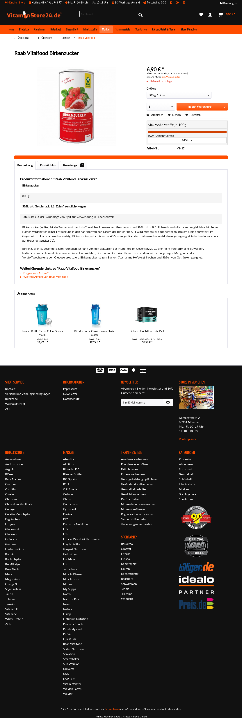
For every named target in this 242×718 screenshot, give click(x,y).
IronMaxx (69, 559)
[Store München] (189, 29)
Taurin (9, 594)
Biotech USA (71, 469)
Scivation (69, 654)
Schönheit (185, 479)
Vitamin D (11, 609)
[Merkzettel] (201, 14)
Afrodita (68, 459)
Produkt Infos (48, 165)
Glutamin (11, 534)
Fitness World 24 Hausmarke (81, 539)
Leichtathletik (129, 573)
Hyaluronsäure (14, 549)
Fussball (126, 558)
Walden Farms (72, 688)
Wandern (127, 598)
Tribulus (10, 599)
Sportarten (186, 499)
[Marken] (106, 29)
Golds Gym (70, 554)
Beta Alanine (13, 479)
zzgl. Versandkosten (171, 76)
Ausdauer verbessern (134, 459)
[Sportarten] (141, 29)
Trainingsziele (187, 494)
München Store (16, 2)
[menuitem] (97, 2)
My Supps (69, 589)
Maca (8, 574)
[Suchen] (140, 14)
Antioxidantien (14, 464)
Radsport (127, 578)
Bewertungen (73, 165)
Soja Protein (13, 589)
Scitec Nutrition (73, 649)
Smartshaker (71, 659)
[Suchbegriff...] (111, 14)
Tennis (125, 588)
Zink (8, 624)
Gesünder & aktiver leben (137, 484)
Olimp (67, 614)
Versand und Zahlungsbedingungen (27, 393)
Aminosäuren (13, 459)
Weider (67, 693)
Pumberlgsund (72, 629)
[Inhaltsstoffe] (90, 29)
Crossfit (126, 548)
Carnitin (10, 489)
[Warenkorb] (227, 14)
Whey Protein (14, 619)
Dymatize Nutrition (75, 524)
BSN (66, 484)
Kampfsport (128, 563)
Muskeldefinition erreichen (138, 504)
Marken (184, 489)
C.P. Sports (70, 489)
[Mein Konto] (211, 14)
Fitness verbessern (133, 474)
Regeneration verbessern (137, 514)
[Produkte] (24, 29)
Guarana (10, 544)
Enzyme (10, 524)
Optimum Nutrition (75, 619)
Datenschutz (71, 398)
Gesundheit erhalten (134, 489)
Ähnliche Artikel (26, 293)
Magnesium (12, 579)
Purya (67, 634)
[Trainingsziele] (123, 29)
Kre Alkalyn (12, 564)
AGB (8, 408)
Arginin (10, 469)
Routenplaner (187, 439)
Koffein (10, 554)
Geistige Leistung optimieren (139, 479)
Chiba (67, 499)
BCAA (9, 474)
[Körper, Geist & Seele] (164, 29)
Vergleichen (155, 114)
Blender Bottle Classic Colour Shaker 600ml (94, 333)
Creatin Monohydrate (19, 514)
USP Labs (69, 679)
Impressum (70, 388)
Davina (67, 514)
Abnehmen (186, 464)
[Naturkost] (55, 29)
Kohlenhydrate (14, 559)
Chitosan (11, 499)
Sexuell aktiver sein (133, 519)
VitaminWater (72, 684)
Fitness (125, 553)
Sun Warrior (71, 663)
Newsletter (70, 393)
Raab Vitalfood (72, 643)
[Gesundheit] (72, 29)
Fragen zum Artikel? (34, 273)
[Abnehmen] (39, 29)
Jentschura (70, 569)
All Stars (68, 464)
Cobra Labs (70, 504)
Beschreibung (25, 165)
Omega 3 (11, 584)
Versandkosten (113, 709)
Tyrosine (10, 604)
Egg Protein (12, 519)
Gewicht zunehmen (133, 494)
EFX (65, 529)
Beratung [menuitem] (227, 3)
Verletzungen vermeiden (136, 524)
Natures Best (71, 599)
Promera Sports (73, 624)
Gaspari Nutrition (74, 549)
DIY (65, 519)
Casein (9, 494)
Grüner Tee (12, 539)
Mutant (68, 584)
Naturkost (185, 469)
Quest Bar (69, 639)
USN (66, 673)
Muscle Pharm (72, 574)
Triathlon (126, 593)
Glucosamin (12, 529)
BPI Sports (70, 479)
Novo (66, 604)
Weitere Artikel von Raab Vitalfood (44, 276)
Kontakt (10, 388)
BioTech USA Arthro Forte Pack (147, 331)
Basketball (127, 543)
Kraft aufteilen (130, 499)
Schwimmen (129, 583)
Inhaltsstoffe (187, 484)
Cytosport (69, 509)
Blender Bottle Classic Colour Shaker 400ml (42, 333)
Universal (69, 668)
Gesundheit (186, 474)
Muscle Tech (71, 579)
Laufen (125, 568)
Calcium (10, 484)
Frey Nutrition (72, 544)
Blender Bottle (72, 474)
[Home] (11, 29)
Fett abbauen (129, 469)
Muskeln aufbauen (133, 509)
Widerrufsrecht (15, 404)
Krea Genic (12, 569)
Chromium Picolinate (18, 504)
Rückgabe (11, 398)
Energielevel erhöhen (134, 464)
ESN (66, 534)
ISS (65, 564)
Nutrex (67, 609)
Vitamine (11, 614)
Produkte (185, 459)
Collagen (10, 509)
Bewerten (193, 114)
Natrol (67, 594)
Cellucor (68, 494)
